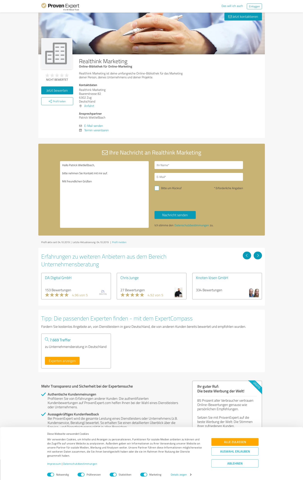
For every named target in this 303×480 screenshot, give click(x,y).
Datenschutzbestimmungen (80, 462)
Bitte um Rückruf (171, 188)
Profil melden (119, 242)
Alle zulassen (235, 440)
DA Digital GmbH (58, 277)
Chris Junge (129, 277)
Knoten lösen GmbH (212, 277)
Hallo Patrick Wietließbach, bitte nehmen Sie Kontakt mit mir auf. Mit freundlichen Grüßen (104, 194)
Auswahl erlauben (235, 449)
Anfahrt (89, 106)
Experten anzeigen (62, 360)
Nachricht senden (175, 215)
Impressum (54, 462)
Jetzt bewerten (57, 90)
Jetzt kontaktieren (243, 16)
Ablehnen (235, 461)
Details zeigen (179, 473)
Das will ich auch (232, 6)
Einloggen (254, 6)
